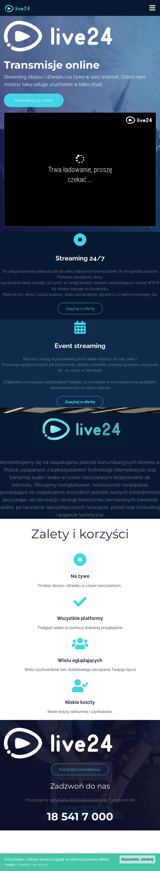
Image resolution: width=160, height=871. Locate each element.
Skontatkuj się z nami (33, 100)
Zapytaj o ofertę (80, 308)
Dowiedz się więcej (32, 865)
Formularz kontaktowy (80, 769)
